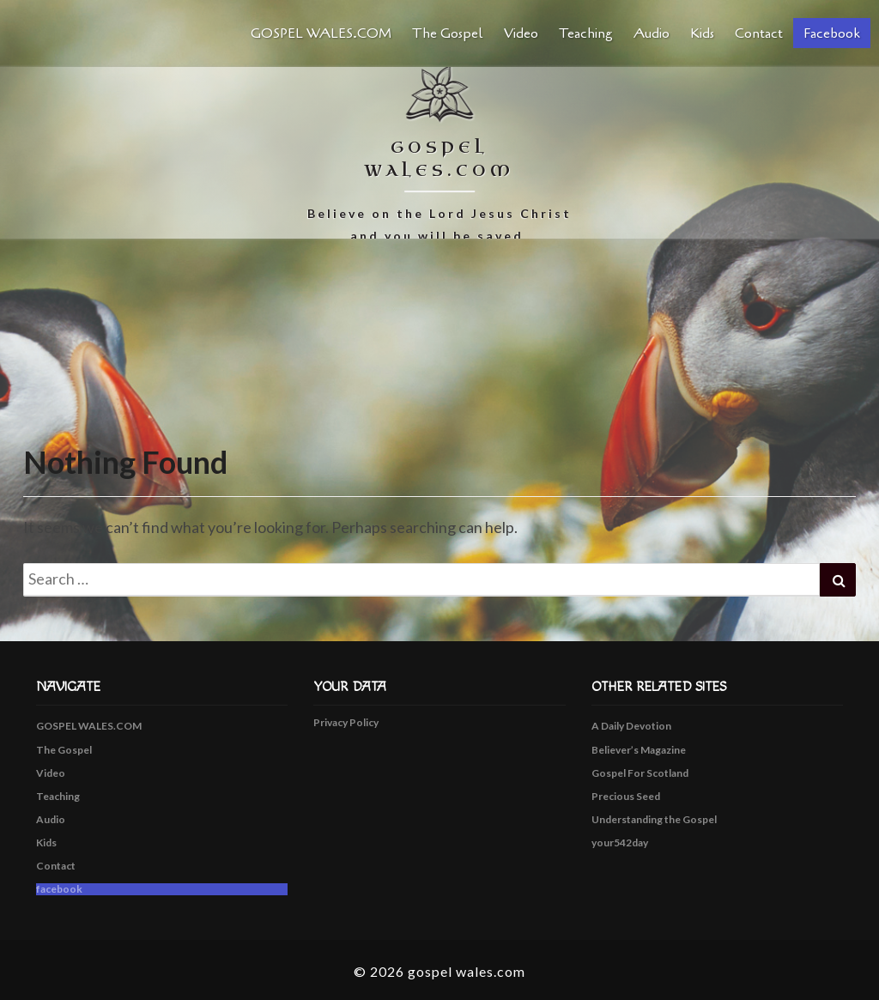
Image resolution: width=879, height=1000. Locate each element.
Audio (651, 33)
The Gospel (447, 33)
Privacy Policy (346, 722)
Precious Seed (625, 796)
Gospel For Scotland (639, 773)
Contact (759, 33)
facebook (831, 33)
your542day (619, 842)
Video (521, 33)
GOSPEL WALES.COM (321, 33)
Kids (702, 33)
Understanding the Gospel (654, 819)
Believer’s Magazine (638, 749)
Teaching (586, 33)
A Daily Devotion (631, 725)
